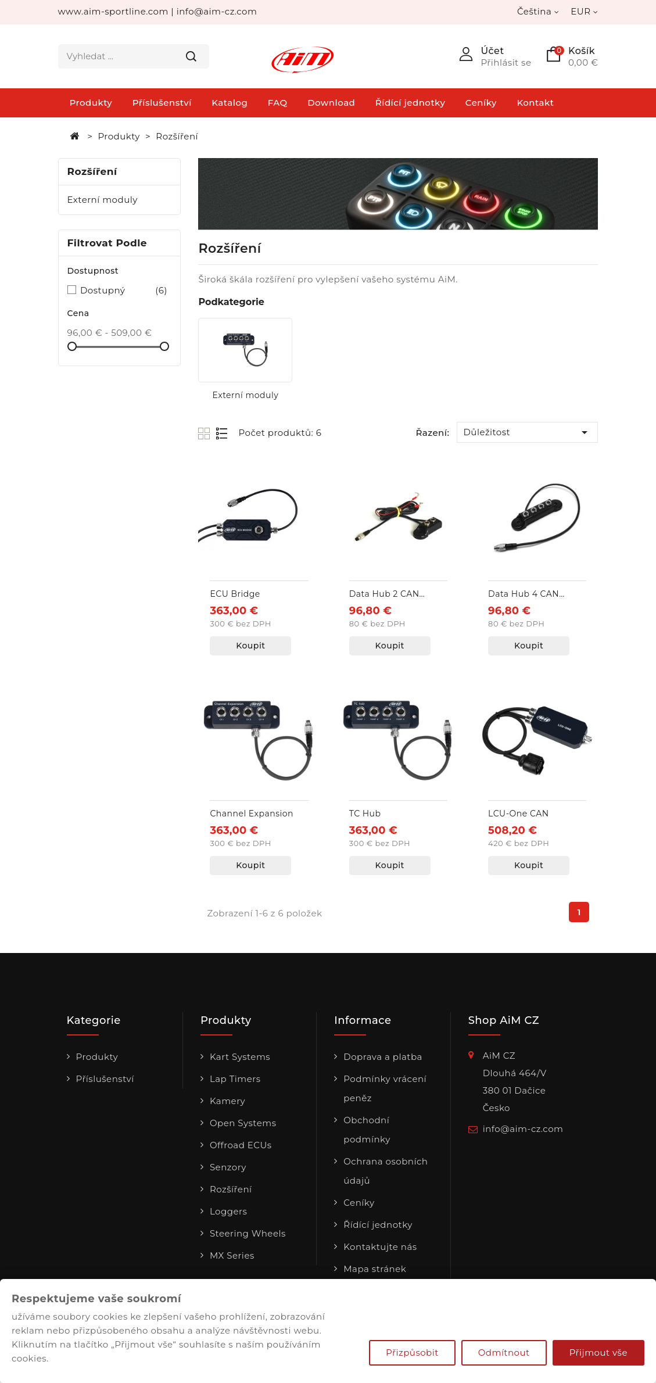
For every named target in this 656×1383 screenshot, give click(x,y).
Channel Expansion (251, 813)
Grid (205, 433)
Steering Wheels (248, 1233)
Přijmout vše (598, 1352)
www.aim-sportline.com (113, 11)
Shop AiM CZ (503, 1021)
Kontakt (535, 102)
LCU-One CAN (518, 813)
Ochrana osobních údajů (385, 1171)
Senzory (228, 1167)
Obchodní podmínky (366, 1130)
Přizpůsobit (412, 1352)
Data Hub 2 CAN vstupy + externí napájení (384, 595)
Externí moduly (102, 199)
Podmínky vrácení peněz (384, 1088)
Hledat (191, 56)
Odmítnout (504, 1352)
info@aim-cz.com (217, 11)
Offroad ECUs (241, 1145)
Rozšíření (92, 171)
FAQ (278, 102)
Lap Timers (235, 1078)
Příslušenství (162, 102)
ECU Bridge (235, 594)
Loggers (229, 1211)
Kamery (227, 1100)
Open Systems (243, 1122)
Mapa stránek (374, 1268)
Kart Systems (240, 1056)
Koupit (250, 645)
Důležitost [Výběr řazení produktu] (527, 432)
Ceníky (481, 102)
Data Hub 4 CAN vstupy (523, 595)
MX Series (232, 1255)
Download (331, 102)
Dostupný (123, 291)
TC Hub (365, 813)
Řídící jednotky (410, 102)
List (222, 433)
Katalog (230, 102)
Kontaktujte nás (380, 1246)
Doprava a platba (382, 1056)
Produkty (91, 102)
